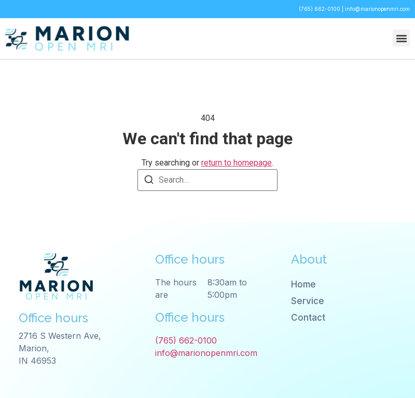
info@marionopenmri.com (377, 9)
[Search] (148, 181)
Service (307, 301)
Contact (308, 317)
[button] (401, 38)
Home (303, 284)
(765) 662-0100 (320, 9)
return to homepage (236, 163)
